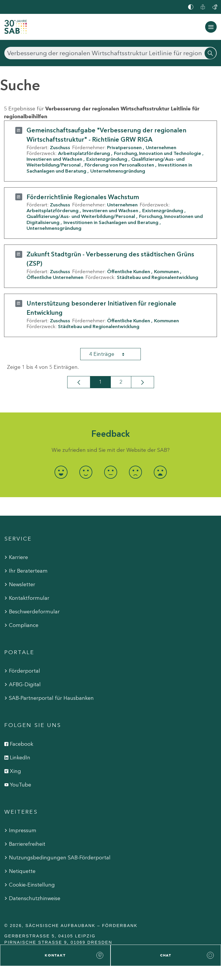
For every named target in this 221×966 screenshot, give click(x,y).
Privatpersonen (124, 147)
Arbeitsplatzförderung (84, 153)
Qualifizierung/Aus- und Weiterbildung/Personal (81, 216)
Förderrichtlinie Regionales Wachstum (83, 197)
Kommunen (166, 271)
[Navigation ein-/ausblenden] (211, 27)
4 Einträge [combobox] (112, 354)
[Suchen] (110, 53)
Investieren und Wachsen (54, 159)
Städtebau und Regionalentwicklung (157, 277)
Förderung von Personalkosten (119, 165)
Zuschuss (60, 147)
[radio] (60, 472)
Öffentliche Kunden (128, 271)
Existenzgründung (106, 159)
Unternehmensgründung (117, 171)
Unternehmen (161, 147)
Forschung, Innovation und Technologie (157, 153)
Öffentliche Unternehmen (55, 277)
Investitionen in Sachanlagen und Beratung (110, 222)
